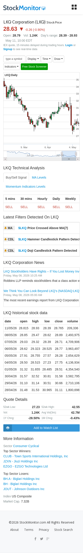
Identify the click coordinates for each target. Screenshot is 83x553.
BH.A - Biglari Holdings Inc (21, 479)
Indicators (12, 66)
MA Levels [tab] (39, 177)
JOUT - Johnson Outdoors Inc (23, 489)
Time (46, 58)
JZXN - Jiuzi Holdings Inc (20, 461)
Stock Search (63, 530)
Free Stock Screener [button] (34, 66)
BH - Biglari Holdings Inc (20, 484)
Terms (28, 530)
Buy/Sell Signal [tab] (16, 177)
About (14, 530)
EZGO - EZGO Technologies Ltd (25, 466)
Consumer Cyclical (26, 446)
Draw (58, 58)
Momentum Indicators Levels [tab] (25, 186)
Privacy (44, 530)
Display (33, 58)
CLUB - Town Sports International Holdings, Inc (35, 456)
